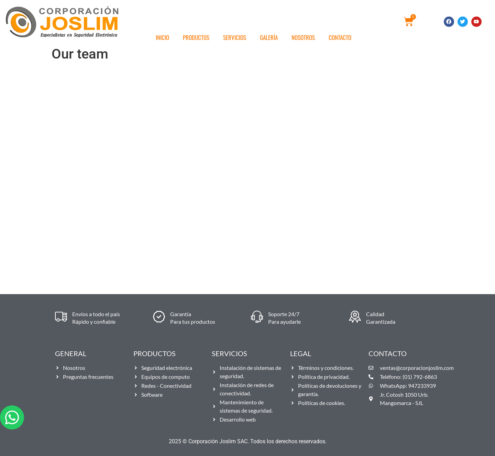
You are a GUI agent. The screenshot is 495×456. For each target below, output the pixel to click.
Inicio (162, 37)
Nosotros (303, 37)
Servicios (234, 37)
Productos (196, 37)
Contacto (340, 37)
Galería (269, 37)
